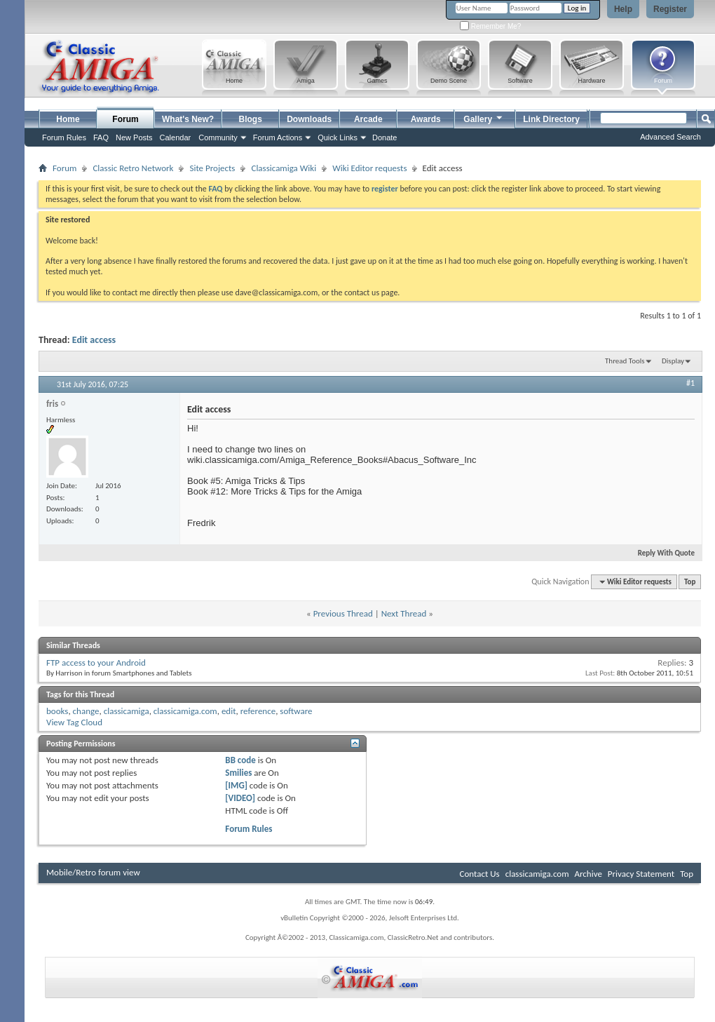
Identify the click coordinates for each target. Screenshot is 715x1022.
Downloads (309, 119)
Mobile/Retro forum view (93, 872)
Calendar (175, 137)
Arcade (368, 119)
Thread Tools (625, 360)
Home (67, 119)
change (86, 711)
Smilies (238, 772)
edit (229, 711)
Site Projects (212, 168)
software (296, 711)
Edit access (94, 340)
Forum (125, 119)
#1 (690, 383)
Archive (587, 873)
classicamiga (126, 711)
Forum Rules (248, 828)
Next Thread (404, 613)
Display (673, 360)
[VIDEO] (240, 798)
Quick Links (338, 137)
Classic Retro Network (133, 168)
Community (218, 137)
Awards (426, 119)
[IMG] (236, 785)
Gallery (483, 117)
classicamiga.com (185, 711)
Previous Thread (343, 613)
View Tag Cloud (74, 722)
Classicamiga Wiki (283, 168)
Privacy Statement (641, 873)
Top (689, 581)
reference (257, 711)
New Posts (134, 137)
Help (623, 9)
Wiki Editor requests (369, 168)
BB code (240, 760)
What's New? (188, 119)
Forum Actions (277, 137)
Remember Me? (490, 26)
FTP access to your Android (96, 662)
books (57, 711)
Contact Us (480, 873)
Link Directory (551, 119)
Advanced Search (670, 137)
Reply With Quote (660, 553)
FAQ (101, 137)
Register (670, 9)
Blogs (250, 119)
